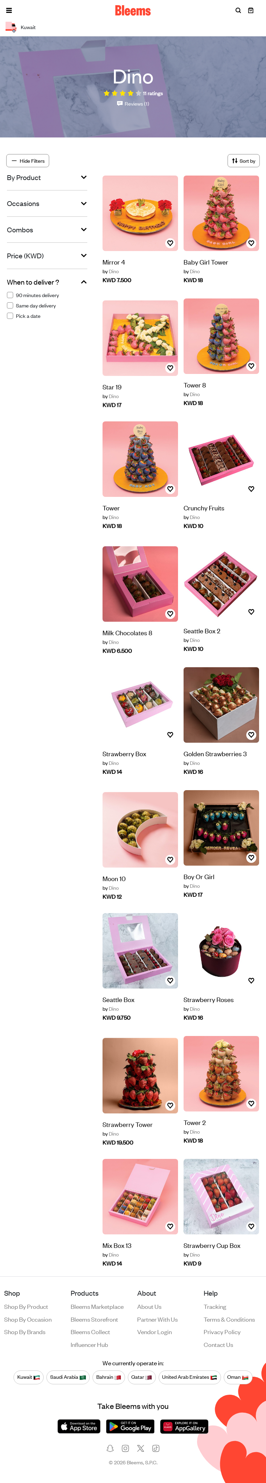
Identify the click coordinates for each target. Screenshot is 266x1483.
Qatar (141, 1377)
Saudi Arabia (68, 1377)
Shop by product (26, 1306)
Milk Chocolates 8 (127, 649)
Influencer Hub (89, 1344)
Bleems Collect (90, 1331)
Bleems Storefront (94, 1319)
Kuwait (28, 1377)
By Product (24, 177)
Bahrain (108, 1377)
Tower (111, 516)
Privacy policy (222, 1331)
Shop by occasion (28, 1319)
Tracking (215, 1306)
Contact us (218, 1344)
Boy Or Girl (199, 876)
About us (149, 1306)
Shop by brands (24, 1331)
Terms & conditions (229, 1319)
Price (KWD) (25, 255)
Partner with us (157, 1319)
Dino (111, 271)
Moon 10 (114, 895)
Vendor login (154, 1331)
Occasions (23, 203)
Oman (238, 1377)
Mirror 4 (114, 261)
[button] (9, 10)
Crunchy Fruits (204, 522)
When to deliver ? (33, 281)
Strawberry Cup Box (212, 1260)
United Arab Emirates (189, 1377)
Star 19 (112, 403)
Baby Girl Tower (206, 261)
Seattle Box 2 (202, 630)
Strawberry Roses (209, 1014)
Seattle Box (118, 1008)
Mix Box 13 (117, 1254)
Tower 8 (195, 384)
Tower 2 (195, 1122)
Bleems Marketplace (97, 1306)
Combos (20, 229)
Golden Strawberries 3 (215, 768)
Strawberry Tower (128, 1140)
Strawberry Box (124, 762)
